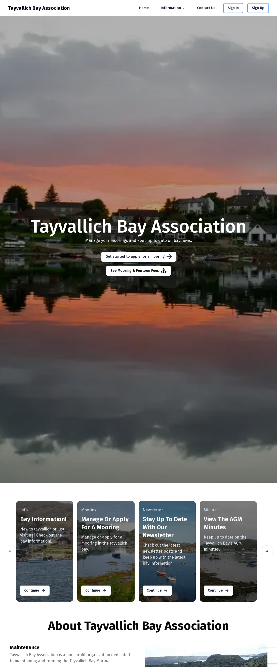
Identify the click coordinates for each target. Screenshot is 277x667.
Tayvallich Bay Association (39, 8)
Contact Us (206, 8)
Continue (35, 591)
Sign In (233, 8)
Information (173, 8)
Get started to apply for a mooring (138, 257)
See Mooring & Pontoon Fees (138, 270)
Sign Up (258, 8)
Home (144, 8)
